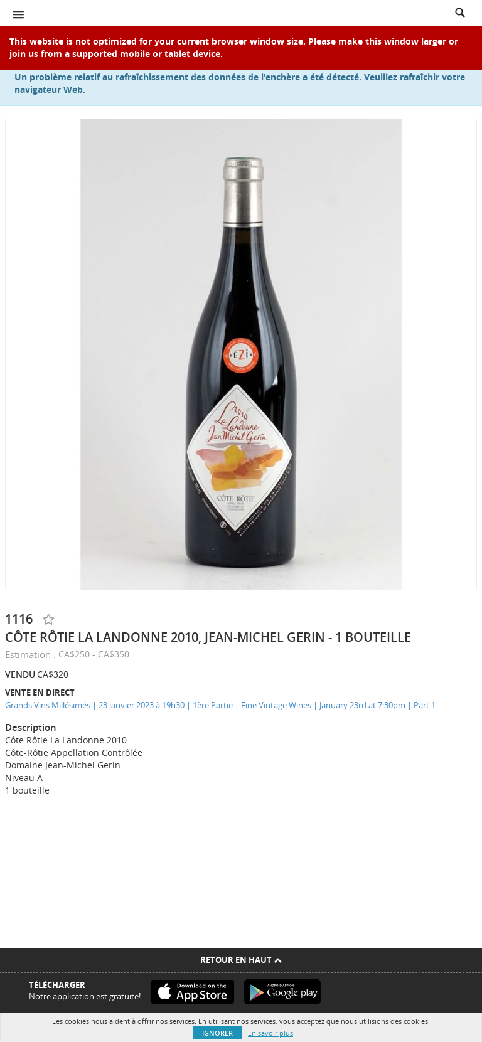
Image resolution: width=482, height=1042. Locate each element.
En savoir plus (270, 1033)
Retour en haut (241, 959)
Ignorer (217, 1033)
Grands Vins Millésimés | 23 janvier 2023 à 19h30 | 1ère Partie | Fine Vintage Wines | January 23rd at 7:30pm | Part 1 (220, 705)
